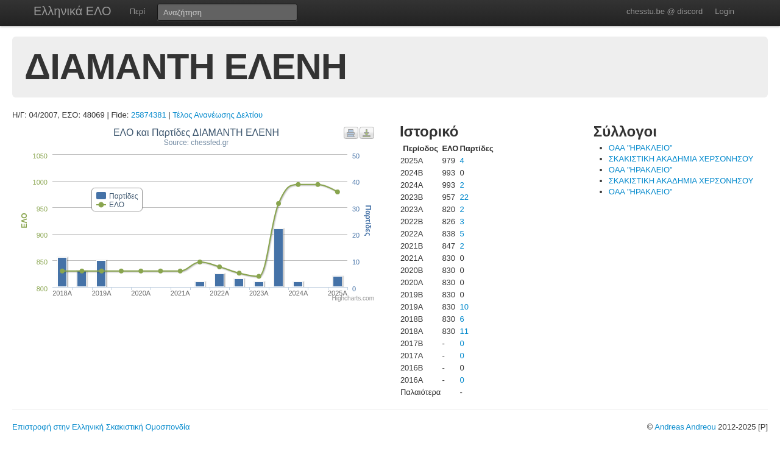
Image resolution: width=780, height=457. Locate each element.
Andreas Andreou (684, 426)
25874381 (148, 114)
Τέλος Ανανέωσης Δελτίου (217, 114)
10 (463, 306)
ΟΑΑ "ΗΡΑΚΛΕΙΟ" (641, 147)
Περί (137, 11)
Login (724, 11)
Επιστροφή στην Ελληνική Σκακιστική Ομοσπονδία (101, 426)
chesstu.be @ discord (664, 11)
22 (463, 197)
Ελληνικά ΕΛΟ (73, 11)
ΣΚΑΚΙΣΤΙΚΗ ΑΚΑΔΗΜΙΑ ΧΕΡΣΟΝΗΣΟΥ (681, 158)
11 (463, 331)
